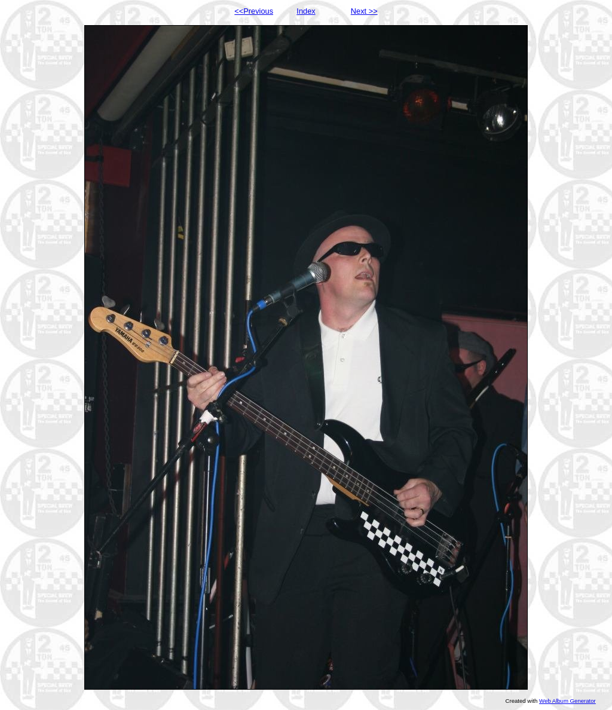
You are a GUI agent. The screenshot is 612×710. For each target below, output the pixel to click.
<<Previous (253, 11)
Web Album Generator (567, 700)
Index (305, 11)
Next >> (364, 11)
